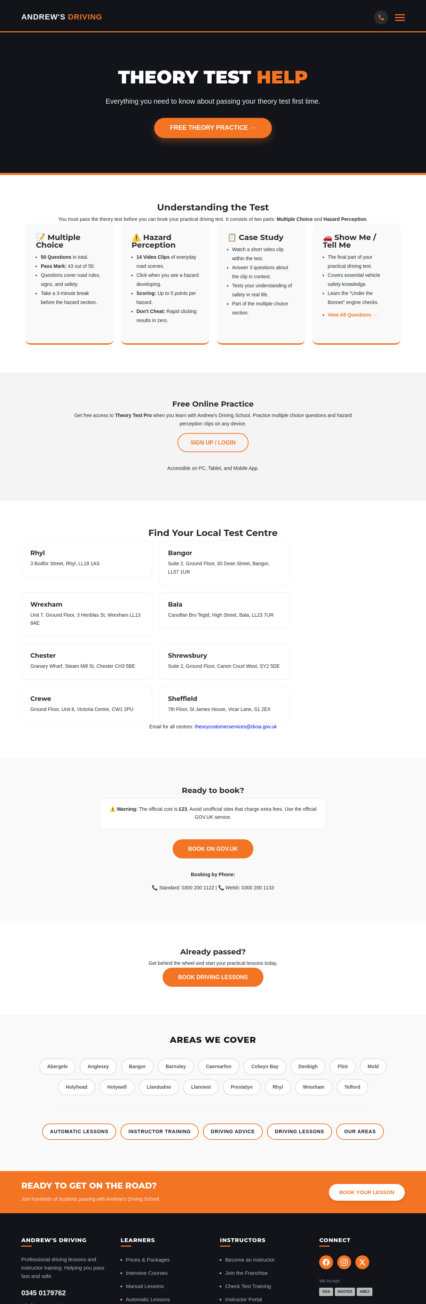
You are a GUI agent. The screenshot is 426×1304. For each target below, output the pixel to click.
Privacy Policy (297, 1286)
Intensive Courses (147, 1188)
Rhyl (280, 1001)
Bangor (134, 980)
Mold (378, 980)
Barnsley (174, 980)
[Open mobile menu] (400, 17)
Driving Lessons (301, 1046)
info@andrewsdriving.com (49, 1220)
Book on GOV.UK (213, 763)
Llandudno (157, 1001)
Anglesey (94, 980)
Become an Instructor (250, 1174)
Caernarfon (219, 980)
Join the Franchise (246, 1188)
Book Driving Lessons (213, 891)
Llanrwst (200, 1001)
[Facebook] (326, 1177)
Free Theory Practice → (213, 127)
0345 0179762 (43, 1207)
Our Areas (363, 1046)
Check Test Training (248, 1201)
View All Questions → (353, 315)
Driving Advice (233, 1046)
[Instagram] (344, 1177)
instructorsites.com (338, 1286)
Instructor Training (158, 1046)
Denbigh (311, 980)
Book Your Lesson (366, 1107)
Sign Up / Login (213, 443)
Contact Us (33, 1234)
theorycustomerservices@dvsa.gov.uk (236, 640)
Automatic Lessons (76, 1046)
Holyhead (72, 1001)
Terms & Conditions (385, 1286)
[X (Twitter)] (362, 1177)
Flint (346, 980)
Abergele (52, 980)
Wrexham (317, 1001)
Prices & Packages (148, 1174)
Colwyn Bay (266, 980)
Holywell (114, 1001)
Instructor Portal (243, 1214)
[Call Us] (381, 17)
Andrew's (61, 17)
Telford (357, 1001)
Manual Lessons (145, 1201)
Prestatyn (242, 1001)
